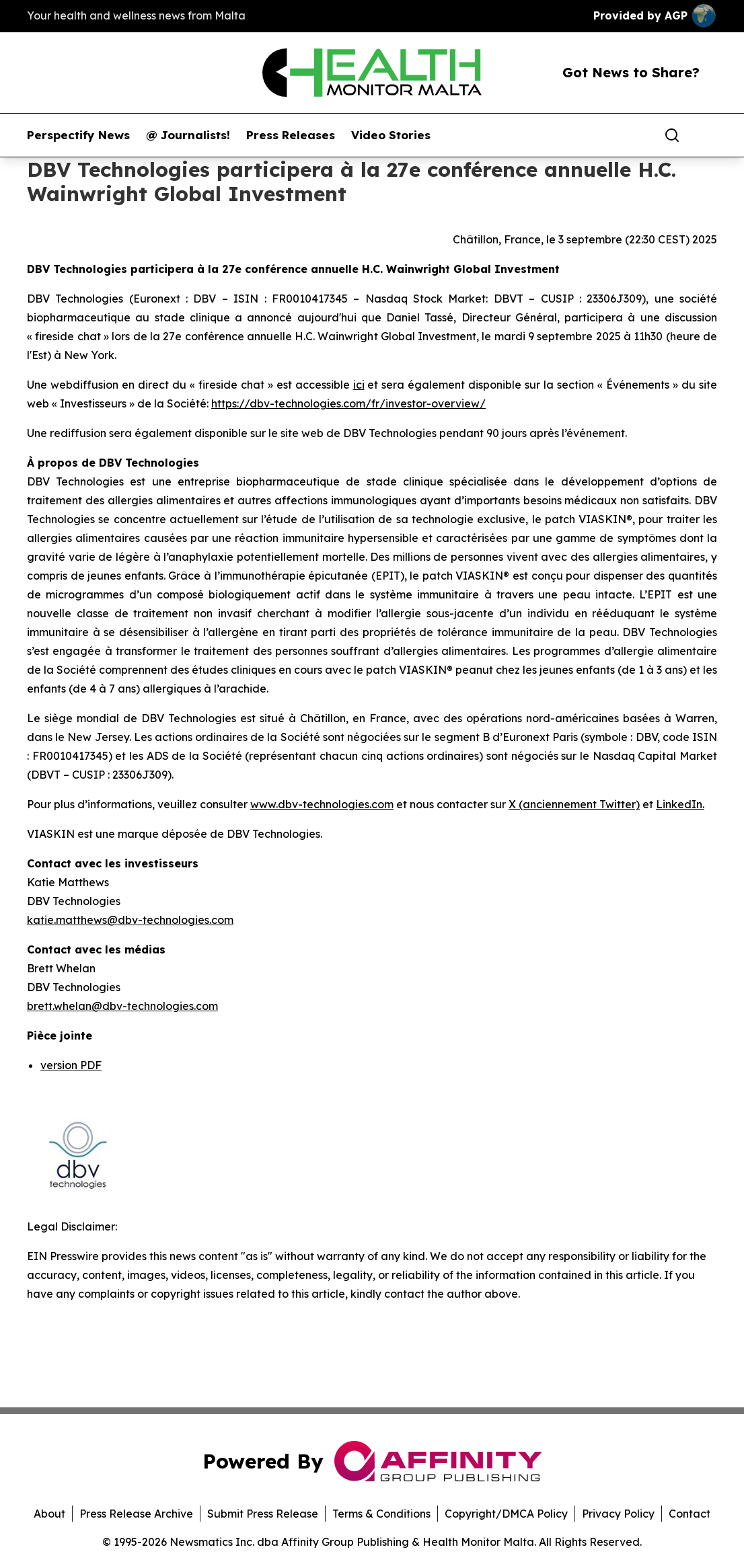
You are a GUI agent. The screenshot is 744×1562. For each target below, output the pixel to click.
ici (359, 384)
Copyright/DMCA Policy (506, 1513)
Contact (689, 1513)
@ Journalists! (188, 135)
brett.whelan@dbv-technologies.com (122, 1006)
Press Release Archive (136, 1513)
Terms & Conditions (381, 1513)
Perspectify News (78, 135)
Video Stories (391, 135)
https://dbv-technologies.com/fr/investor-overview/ (348, 403)
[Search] (672, 135)
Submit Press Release (262, 1513)
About (49, 1513)
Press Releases (290, 135)
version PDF (71, 1065)
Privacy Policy (618, 1513)
